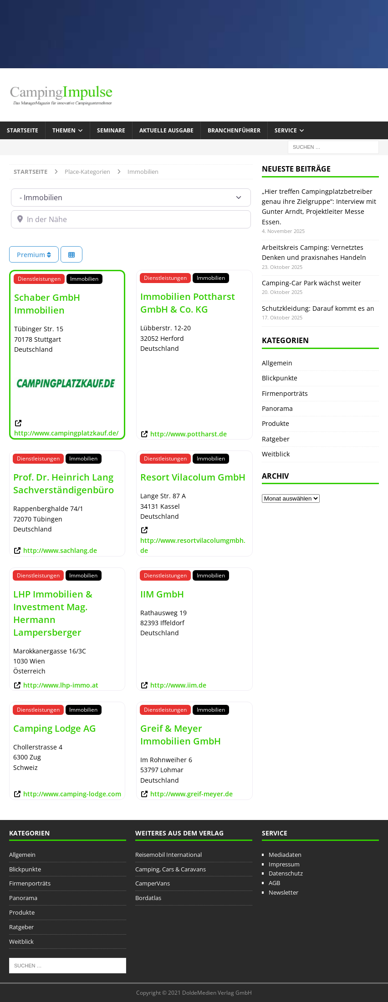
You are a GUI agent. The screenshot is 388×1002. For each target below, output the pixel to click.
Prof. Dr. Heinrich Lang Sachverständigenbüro (63, 483)
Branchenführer (234, 130)
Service (286, 130)
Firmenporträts (285, 393)
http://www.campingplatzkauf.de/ (66, 433)
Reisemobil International (168, 854)
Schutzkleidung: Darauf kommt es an (318, 308)
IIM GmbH (162, 594)
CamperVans (152, 883)
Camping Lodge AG (54, 728)
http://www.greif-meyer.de (191, 793)
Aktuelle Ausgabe (166, 130)
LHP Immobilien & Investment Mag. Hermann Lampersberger (52, 613)
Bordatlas (148, 898)
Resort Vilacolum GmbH (192, 477)
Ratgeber (276, 439)
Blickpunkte (279, 378)
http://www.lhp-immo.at (60, 685)
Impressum (284, 864)
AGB (274, 883)
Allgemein (277, 363)
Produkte (275, 423)
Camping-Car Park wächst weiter (311, 282)
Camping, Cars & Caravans (170, 869)
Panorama (277, 408)
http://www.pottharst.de (188, 434)
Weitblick (276, 454)
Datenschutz (286, 873)
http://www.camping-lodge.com (72, 793)
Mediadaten (285, 854)
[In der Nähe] (131, 219)
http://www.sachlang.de (60, 550)
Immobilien (84, 278)
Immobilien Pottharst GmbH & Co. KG (187, 302)
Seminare (111, 130)
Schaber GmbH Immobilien (47, 303)
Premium (34, 254)
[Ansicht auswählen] (71, 254)
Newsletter (283, 892)
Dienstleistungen (39, 278)
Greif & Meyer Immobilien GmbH (180, 734)
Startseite (22, 130)
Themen (64, 130)
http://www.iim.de (178, 685)
